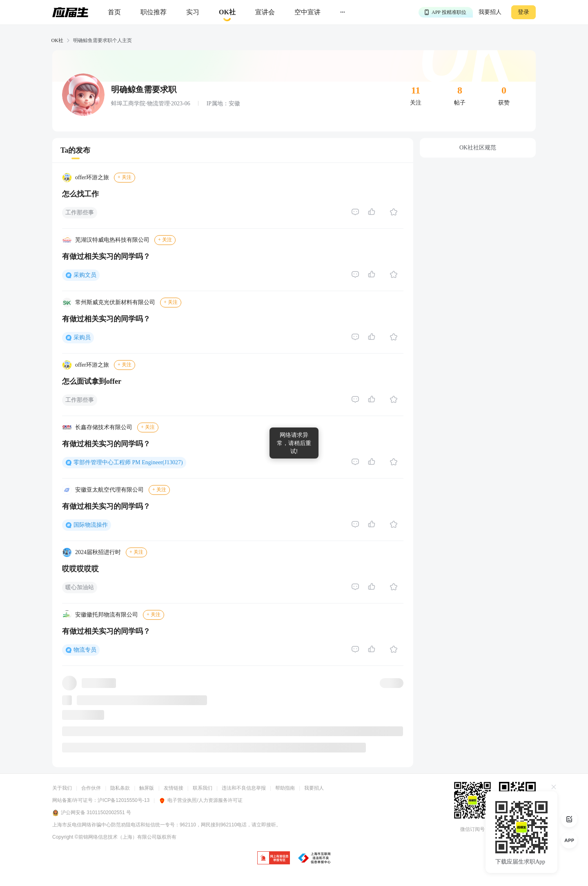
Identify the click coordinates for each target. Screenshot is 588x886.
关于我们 (62, 788)
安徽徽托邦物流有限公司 (106, 615)
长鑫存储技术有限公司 (103, 427)
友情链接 (173, 788)
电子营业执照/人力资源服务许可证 (200, 800)
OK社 (57, 40)
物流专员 (85, 650)
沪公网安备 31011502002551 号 (91, 813)
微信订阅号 (472, 829)
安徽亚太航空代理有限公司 (109, 490)
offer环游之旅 (92, 177)
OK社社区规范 (477, 148)
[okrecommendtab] (227, 12)
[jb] (273, 858)
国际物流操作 (91, 525)
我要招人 (490, 12)
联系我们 (202, 788)
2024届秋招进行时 (98, 552)
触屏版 (146, 788)
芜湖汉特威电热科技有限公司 (112, 240)
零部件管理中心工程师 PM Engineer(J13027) (128, 462)
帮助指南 (285, 788)
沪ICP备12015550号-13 (123, 800)
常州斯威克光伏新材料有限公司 (115, 302)
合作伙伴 (91, 788)
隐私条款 (120, 788)
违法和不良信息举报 (244, 788)
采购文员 (85, 275)
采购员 (82, 337)
